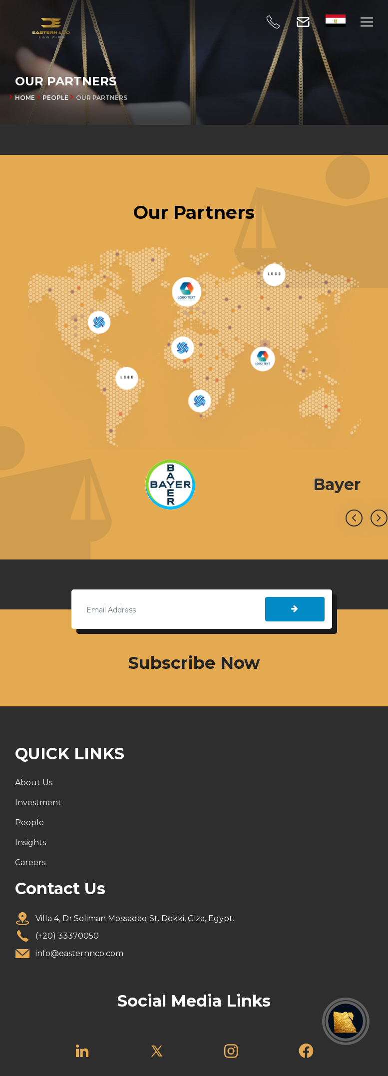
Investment (38, 802)
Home (25, 97)
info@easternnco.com (79, 953)
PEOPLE (55, 97)
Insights (30, 842)
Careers (30, 862)
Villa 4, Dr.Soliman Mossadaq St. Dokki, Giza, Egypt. (134, 918)
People (29, 822)
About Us (33, 782)
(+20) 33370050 (67, 936)
